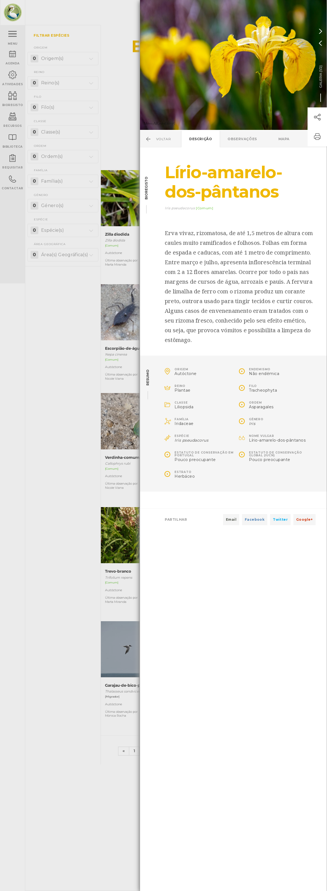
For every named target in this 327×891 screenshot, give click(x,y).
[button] (317, 117)
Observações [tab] (242, 139)
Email (231, 519)
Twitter (280, 519)
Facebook (254, 519)
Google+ (304, 519)
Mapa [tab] (283, 139)
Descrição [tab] (200, 139)
